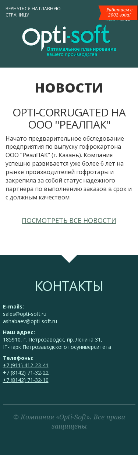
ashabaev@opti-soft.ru (30, 321)
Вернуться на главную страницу (33, 12)
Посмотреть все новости (69, 220)
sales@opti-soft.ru (24, 313)
